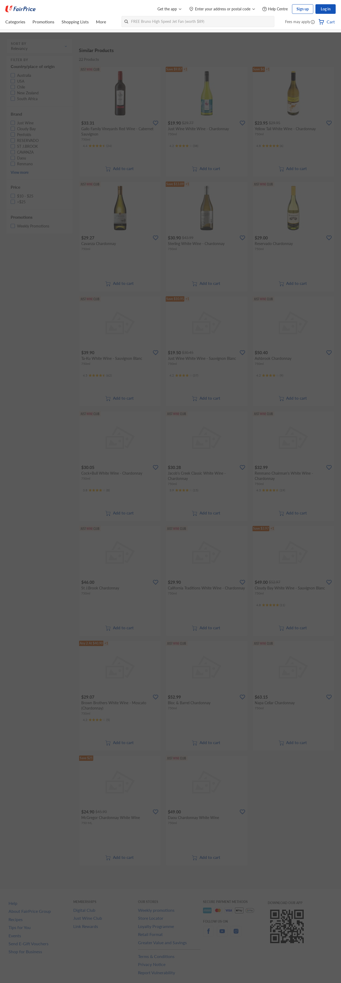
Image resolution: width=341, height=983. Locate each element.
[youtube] (222, 934)
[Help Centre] (275, 9)
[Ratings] (97, 146)
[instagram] (236, 934)
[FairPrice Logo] (20, 9)
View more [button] (20, 172)
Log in (326, 9)
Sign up (303, 9)
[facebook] (208, 934)
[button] (313, 22)
